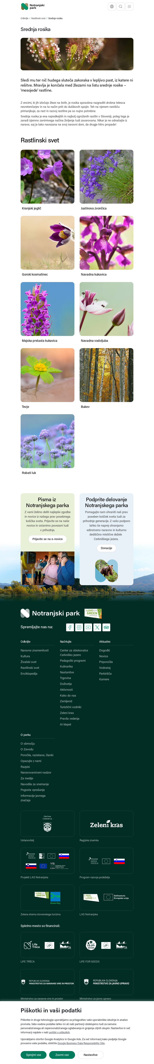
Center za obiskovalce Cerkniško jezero (74, 653)
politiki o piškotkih (59, 1032)
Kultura (25, 656)
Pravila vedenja (69, 718)
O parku (26, 735)
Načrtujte (65, 641)
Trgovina (65, 678)
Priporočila (106, 662)
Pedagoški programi (73, 660)
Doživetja (66, 684)
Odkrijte (24, 18)
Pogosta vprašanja (33, 790)
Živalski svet (28, 662)
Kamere (104, 679)
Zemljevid (66, 701)
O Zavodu (27, 749)
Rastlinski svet (38, 18)
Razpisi (25, 767)
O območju (28, 743)
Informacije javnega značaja (33, 798)
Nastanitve (67, 672)
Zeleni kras (67, 713)
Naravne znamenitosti (35, 650)
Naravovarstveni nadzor (36, 772)
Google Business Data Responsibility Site (81, 1043)
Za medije (27, 778)
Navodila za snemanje (35, 784)
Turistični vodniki (70, 707)
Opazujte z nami (31, 761)
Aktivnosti (66, 690)
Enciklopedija (29, 673)
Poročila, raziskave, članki (37, 755)
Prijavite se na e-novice (47, 539)
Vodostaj (105, 668)
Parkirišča (105, 673)
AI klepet (65, 724)
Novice (103, 656)
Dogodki (104, 650)
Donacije (106, 548)
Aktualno (104, 641)
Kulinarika (66, 666)
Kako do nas (68, 695)
